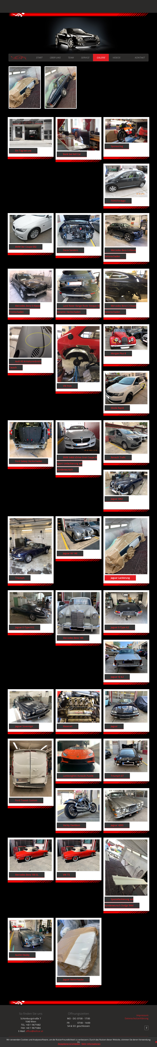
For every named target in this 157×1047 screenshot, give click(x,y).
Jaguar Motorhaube (73, 979)
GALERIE (101, 57)
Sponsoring (117, 146)
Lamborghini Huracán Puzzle (78, 775)
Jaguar (114, 726)
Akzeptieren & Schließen (69, 1044)
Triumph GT (117, 775)
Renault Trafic (118, 457)
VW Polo (67, 385)
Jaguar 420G (117, 825)
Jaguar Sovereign (24, 726)
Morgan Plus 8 (118, 353)
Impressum (142, 1015)
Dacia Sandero (70, 250)
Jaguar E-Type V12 (24, 627)
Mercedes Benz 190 (73, 637)
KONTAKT (140, 57)
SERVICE (85, 57)
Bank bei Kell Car (72, 154)
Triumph (19, 577)
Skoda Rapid (117, 407)
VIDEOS (116, 57)
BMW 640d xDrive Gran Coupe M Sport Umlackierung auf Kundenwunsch (77, 463)
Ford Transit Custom (26, 800)
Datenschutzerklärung (136, 1018)
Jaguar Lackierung (120, 577)
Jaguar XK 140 (70, 553)
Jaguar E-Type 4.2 (120, 627)
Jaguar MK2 (117, 498)
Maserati (67, 726)
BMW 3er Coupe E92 (25, 246)
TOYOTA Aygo (118, 200)
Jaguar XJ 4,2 (117, 676)
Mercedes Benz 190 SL (26, 874)
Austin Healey (22, 954)
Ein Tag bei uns (23, 150)
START (39, 57)
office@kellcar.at (34, 1031)
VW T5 (66, 874)
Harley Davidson (71, 825)
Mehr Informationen (90, 1044)
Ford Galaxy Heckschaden (28, 461)
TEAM (71, 57)
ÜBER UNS (55, 57)
